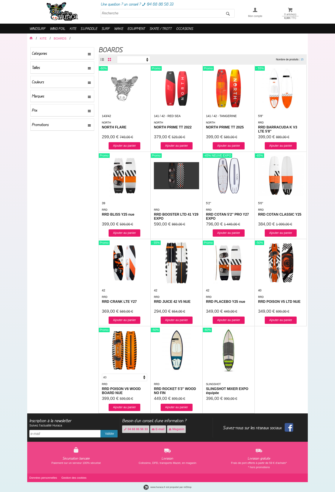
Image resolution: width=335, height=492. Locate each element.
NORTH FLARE (114, 127)
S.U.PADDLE (89, 28)
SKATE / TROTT (161, 28)
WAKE (118, 28)
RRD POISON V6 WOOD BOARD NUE (121, 391)
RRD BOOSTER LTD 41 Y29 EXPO (176, 216)
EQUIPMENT (136, 28)
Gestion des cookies (73, 477)
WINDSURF (37, 28)
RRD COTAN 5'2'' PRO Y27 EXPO (227, 216)
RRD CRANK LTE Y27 (119, 301)
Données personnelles (43, 477)
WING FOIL (57, 28)
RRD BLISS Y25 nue (118, 214)
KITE (73, 28)
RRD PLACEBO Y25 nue (225, 301)
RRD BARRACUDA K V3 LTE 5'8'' (277, 129)
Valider (109, 433)
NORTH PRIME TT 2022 (173, 127)
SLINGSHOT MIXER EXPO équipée (227, 391)
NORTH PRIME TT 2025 (225, 127)
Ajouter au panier (124, 145)
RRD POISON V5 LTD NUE (279, 301)
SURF (106, 28)
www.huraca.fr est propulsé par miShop (167, 487)
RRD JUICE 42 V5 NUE (172, 301)
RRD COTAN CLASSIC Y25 (279, 214)
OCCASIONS (184, 28)
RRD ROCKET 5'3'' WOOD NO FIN (175, 391)
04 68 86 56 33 (136, 429)
